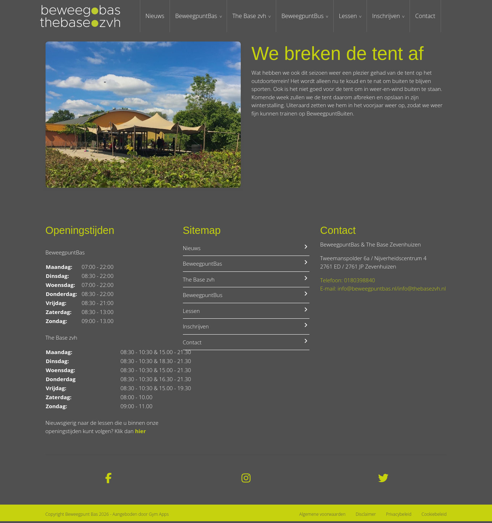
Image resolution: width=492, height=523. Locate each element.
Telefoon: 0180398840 (347, 282)
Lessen (353, 16)
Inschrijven (391, 16)
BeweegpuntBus (307, 16)
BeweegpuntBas (200, 16)
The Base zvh (254, 16)
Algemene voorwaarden (322, 516)
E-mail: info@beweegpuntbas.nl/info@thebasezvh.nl (383, 289)
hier (140, 432)
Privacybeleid (398, 516)
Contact (431, 16)
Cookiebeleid (434, 516)
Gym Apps (159, 516)
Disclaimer (366, 516)
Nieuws (158, 16)
